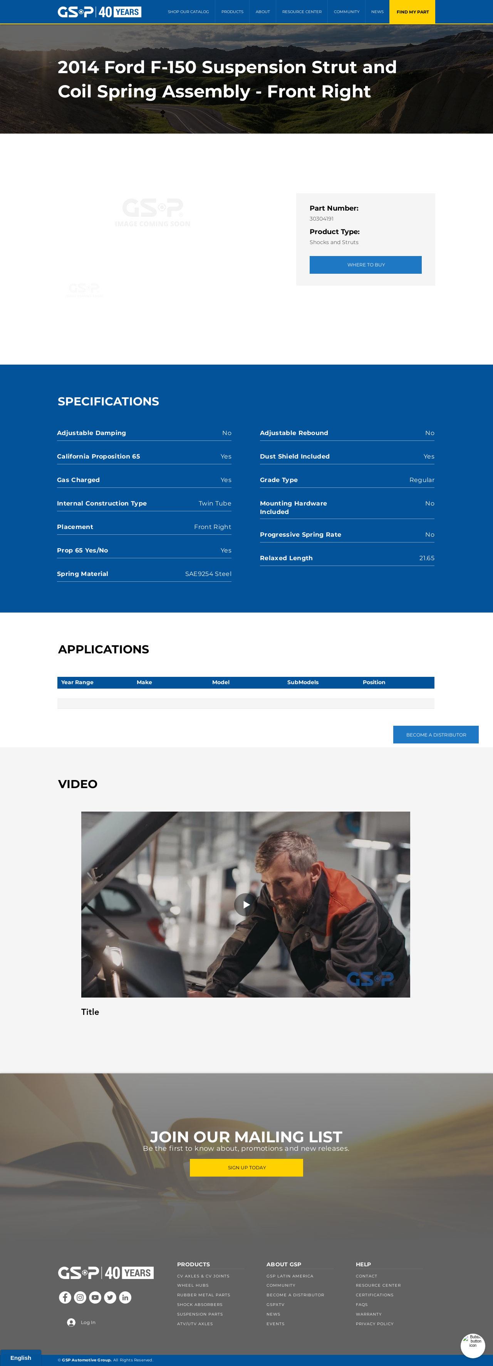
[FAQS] (395, 1304)
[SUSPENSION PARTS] (217, 1314)
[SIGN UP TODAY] (246, 1168)
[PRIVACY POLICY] (395, 1324)
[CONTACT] (395, 1276)
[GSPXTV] (306, 1304)
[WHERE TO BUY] (366, 265)
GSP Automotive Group (86, 1360)
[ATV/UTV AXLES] (217, 1324)
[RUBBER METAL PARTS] (217, 1295)
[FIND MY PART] (412, 11)
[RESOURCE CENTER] (395, 1285)
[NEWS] (306, 1314)
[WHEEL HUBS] (217, 1285)
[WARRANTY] (395, 1314)
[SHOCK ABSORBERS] (217, 1304)
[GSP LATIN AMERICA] (306, 1276)
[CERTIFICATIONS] (395, 1295)
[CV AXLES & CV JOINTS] (217, 1276)
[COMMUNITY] (306, 1285)
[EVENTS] (306, 1324)
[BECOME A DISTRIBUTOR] (436, 734)
